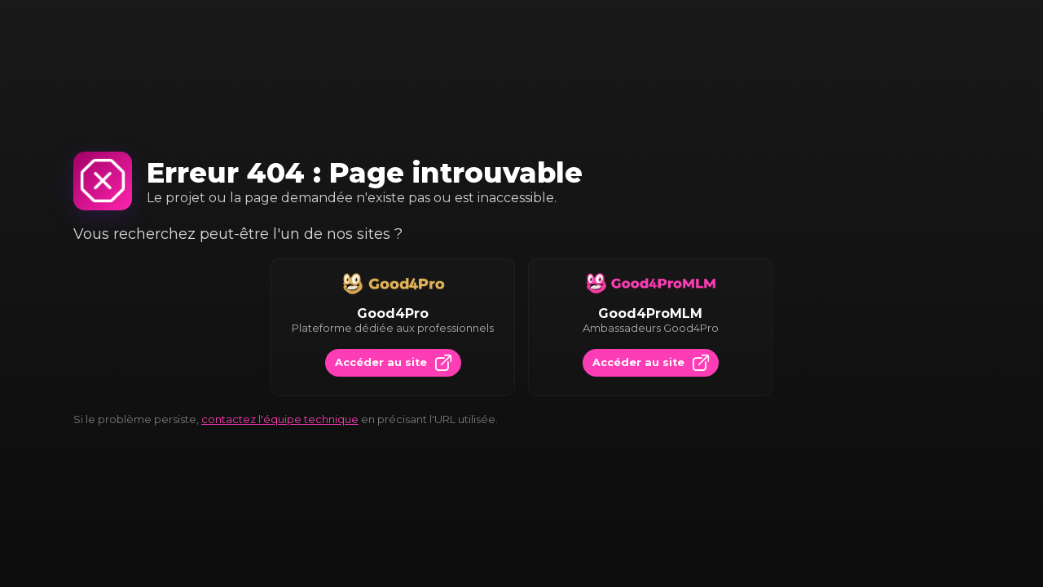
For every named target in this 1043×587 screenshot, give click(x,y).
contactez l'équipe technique (280, 419)
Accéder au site (393, 363)
